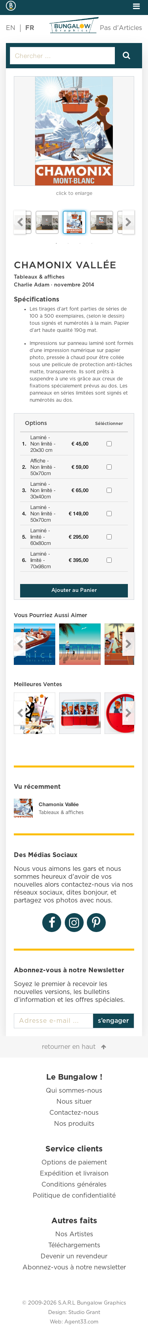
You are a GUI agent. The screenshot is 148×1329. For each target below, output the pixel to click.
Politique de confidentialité (74, 1195)
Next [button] (128, 222)
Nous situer (74, 1102)
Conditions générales (74, 1184)
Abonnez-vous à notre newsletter (74, 1267)
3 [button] (80, 243)
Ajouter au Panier (74, 590)
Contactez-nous (74, 1113)
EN (10, 28)
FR (29, 28)
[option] (74, 131)
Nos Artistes (74, 1234)
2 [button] (68, 243)
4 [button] (92, 243)
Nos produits (74, 1124)
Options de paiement (74, 1162)
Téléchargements (74, 1245)
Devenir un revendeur (74, 1256)
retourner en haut (69, 1047)
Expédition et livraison (74, 1173)
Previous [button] (20, 222)
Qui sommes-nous (74, 1091)
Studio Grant (84, 1312)
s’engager (113, 1021)
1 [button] (56, 243)
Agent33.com (81, 1322)
